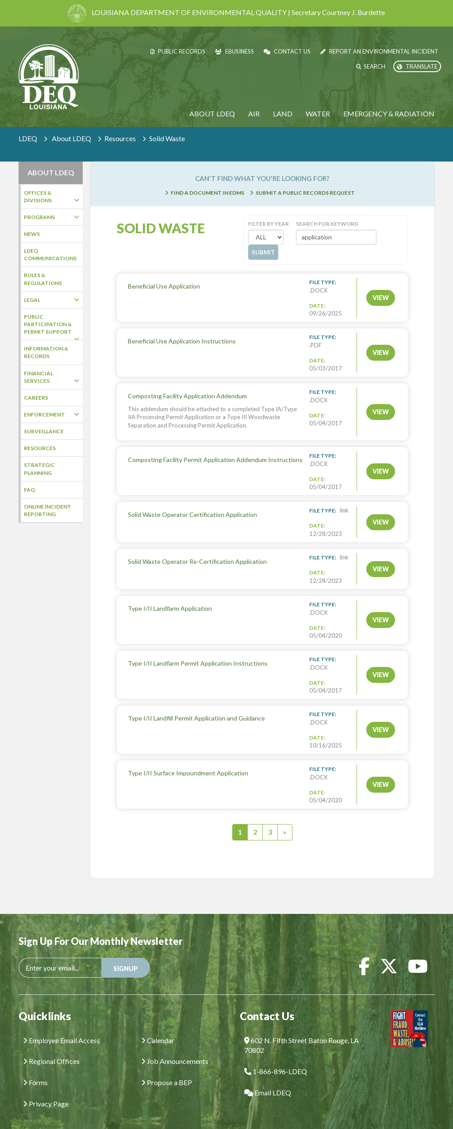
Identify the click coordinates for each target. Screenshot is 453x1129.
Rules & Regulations (43, 279)
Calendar (157, 1027)
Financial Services (51, 377)
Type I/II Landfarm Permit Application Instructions (198, 650)
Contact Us (287, 51)
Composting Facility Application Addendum (187, 382)
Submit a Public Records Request (305, 180)
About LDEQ (212, 113)
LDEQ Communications (50, 254)
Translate (417, 66)
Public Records (177, 51)
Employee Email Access (61, 1027)
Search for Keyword (327, 210)
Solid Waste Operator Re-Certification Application (197, 548)
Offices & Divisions (51, 196)
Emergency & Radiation (388, 113)
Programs (51, 217)
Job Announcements (174, 1048)
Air (254, 113)
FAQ (29, 489)
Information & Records (46, 352)
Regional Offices (51, 1048)
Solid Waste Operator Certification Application (192, 501)
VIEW (380, 284)
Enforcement (51, 414)
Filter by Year (268, 210)
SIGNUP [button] (125, 955)
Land (282, 113)
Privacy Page (46, 1090)
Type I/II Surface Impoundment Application (188, 759)
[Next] (284, 819)
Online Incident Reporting (47, 510)
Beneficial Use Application (164, 273)
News (32, 234)
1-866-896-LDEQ (275, 1058)
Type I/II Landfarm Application (170, 595)
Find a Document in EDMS (207, 180)
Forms (35, 1069)
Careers (36, 397)
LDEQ (28, 138)
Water (318, 113)
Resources (120, 138)
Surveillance (44, 431)
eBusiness (234, 51)
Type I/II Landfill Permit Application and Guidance (196, 705)
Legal (51, 300)
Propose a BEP (166, 1069)
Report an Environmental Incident (379, 51)
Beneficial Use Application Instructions (182, 327)
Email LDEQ (267, 1079)
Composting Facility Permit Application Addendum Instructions (215, 446)
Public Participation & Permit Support (51, 326)
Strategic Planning (39, 469)
